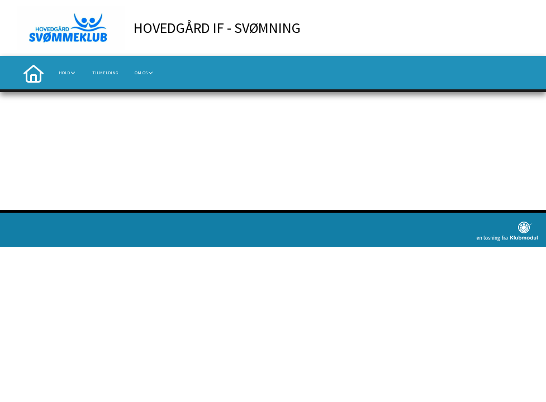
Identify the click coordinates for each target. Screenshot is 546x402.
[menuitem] (33, 72)
